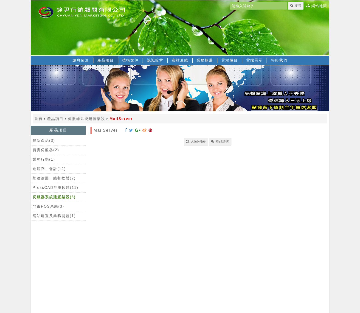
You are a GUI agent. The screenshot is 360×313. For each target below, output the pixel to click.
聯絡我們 (279, 60)
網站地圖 (319, 6)
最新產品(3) (44, 141)
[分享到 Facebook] (126, 130)
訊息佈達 (81, 60)
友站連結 (180, 60)
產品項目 (105, 60)
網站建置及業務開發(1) (54, 216)
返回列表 (196, 141)
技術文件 (130, 60)
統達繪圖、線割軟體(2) (54, 178)
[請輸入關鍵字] (258, 6)
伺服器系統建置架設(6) (54, 197)
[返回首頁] (88, 11)
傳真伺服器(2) (46, 150)
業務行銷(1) (44, 159)
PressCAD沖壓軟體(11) (55, 188)
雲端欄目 (229, 60)
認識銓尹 (155, 60)
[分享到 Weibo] (144, 130)
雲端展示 (254, 60)
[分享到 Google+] (138, 130)
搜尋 (295, 5)
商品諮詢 (220, 141)
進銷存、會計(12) (49, 169)
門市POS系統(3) (48, 206)
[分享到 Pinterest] (150, 130)
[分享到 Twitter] (131, 130)
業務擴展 (205, 60)
